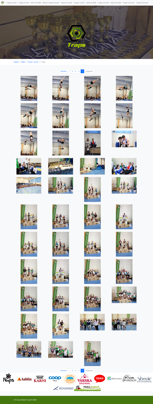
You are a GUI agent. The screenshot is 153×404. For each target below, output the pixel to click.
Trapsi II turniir (23, 3)
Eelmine (64, 71)
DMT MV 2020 (36, 3)
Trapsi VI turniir (103, 3)
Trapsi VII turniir (128, 3)
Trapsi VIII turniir (142, 3)
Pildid (23, 62)
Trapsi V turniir (79, 3)
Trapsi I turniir (11, 3)
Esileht (16, 62)
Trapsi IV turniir (66, 3)
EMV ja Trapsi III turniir (51, 3)
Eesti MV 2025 (116, 3)
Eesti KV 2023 (91, 3)
